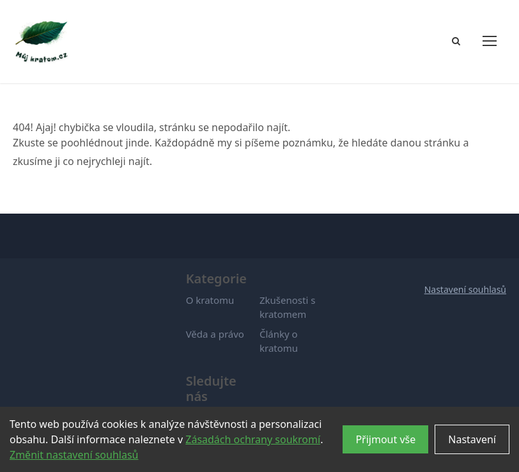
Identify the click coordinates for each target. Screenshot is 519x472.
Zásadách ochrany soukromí (252, 439)
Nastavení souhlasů (465, 289)
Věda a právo (215, 333)
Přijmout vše (385, 439)
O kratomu (210, 300)
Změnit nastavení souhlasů (74, 455)
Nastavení (472, 439)
